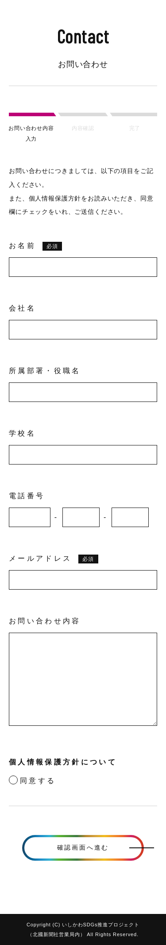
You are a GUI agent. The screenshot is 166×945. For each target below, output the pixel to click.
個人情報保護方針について (63, 762)
